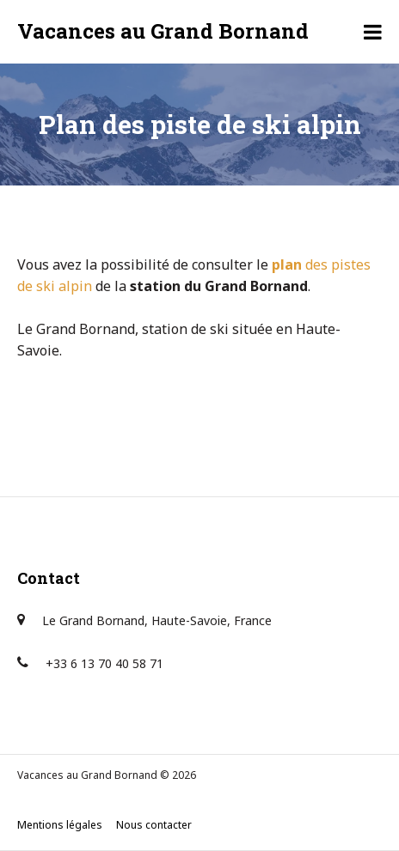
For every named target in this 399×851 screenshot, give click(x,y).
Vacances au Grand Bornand (163, 31)
